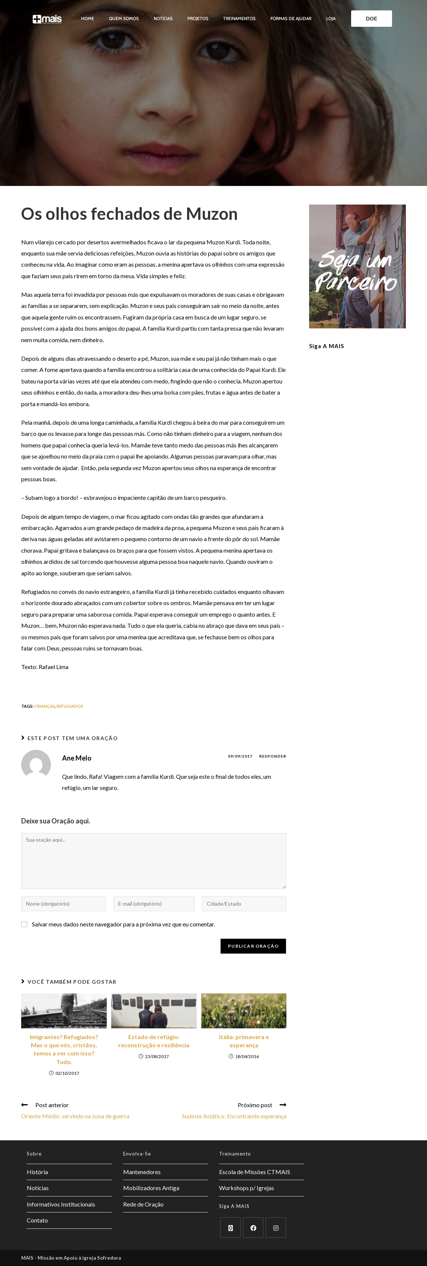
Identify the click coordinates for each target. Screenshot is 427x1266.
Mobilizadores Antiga (151, 1187)
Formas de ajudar (290, 18)
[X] (230, 1227)
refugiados (70, 706)
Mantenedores (142, 1171)
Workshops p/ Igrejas (246, 1187)
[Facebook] (253, 1227)
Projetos (197, 18)
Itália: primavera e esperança (244, 1040)
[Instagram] (276, 1227)
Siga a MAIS (326, 346)
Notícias (163, 18)
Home (87, 18)
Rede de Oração (143, 1204)
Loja (331, 18)
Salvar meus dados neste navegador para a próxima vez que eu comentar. (123, 924)
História (37, 1171)
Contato (37, 1220)
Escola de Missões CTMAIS (254, 1171)
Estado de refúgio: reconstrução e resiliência (153, 1040)
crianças (44, 706)
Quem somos (124, 18)
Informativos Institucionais (61, 1204)
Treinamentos (239, 18)
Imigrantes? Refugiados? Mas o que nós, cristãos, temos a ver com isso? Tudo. (64, 1049)
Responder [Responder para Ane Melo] (272, 756)
